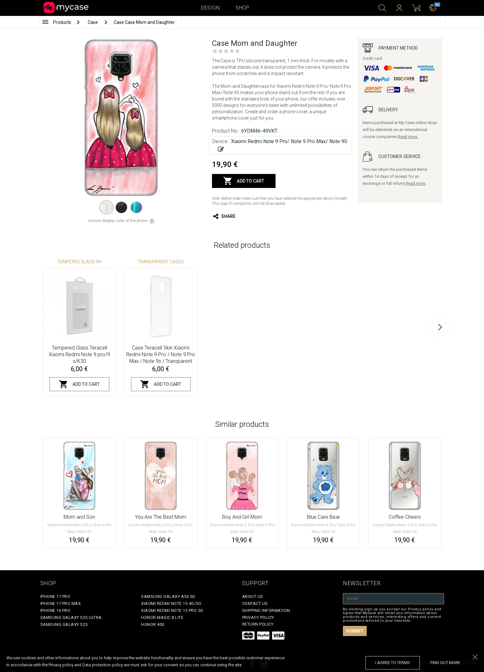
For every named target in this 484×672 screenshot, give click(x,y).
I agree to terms (392, 662)
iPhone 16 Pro (55, 610)
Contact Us (255, 603)
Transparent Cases (160, 261)
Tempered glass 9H (79, 261)
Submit (355, 631)
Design (210, 8)
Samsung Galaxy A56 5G (168, 596)
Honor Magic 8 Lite (162, 617)
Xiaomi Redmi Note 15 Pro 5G (172, 610)
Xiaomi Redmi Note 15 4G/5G (171, 603)
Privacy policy (258, 617)
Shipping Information (266, 610)
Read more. (408, 137)
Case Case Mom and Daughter (144, 22)
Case (93, 22)
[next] (440, 327)
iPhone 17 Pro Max (60, 603)
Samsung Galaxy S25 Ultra (71, 617)
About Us (252, 596)
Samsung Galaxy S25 (64, 624)
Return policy (258, 624)
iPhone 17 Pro (55, 596)
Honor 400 (152, 624)
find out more (445, 662)
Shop (242, 8)
